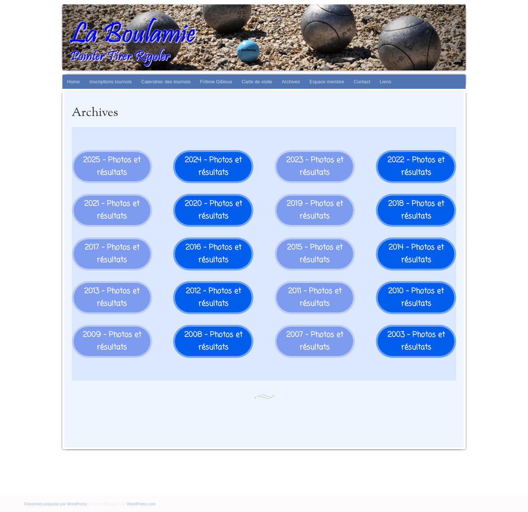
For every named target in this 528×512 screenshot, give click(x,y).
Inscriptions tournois (110, 81)
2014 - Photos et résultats (416, 254)
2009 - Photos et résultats (112, 341)
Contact (362, 81)
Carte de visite (257, 81)
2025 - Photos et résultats (111, 166)
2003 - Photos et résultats (416, 341)
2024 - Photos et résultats (213, 166)
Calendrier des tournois (165, 81)
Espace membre (326, 81)
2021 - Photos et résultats (111, 210)
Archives (291, 81)
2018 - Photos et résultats (416, 210)
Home (73, 81)
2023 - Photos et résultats (314, 166)
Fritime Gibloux (216, 81)
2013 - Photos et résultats (111, 297)
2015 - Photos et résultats (314, 254)
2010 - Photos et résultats (416, 297)
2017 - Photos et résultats (112, 254)
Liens (385, 81)
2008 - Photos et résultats (213, 341)
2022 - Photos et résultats (416, 166)
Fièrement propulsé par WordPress (55, 504)
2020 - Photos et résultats (213, 210)
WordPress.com (141, 504)
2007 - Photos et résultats (314, 341)
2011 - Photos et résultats (314, 297)
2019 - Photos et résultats (315, 210)
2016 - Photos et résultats (213, 254)
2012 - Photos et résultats (213, 297)
